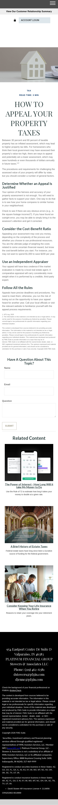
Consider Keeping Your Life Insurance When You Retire (29, 607)
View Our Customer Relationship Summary (29, 11)
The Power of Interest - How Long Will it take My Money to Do (29, 486)
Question (7, 401)
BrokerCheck (15, 690)
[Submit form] (9, 426)
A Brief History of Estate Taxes (29, 546)
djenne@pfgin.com (29, 679)
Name (7, 368)
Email (7, 384)
